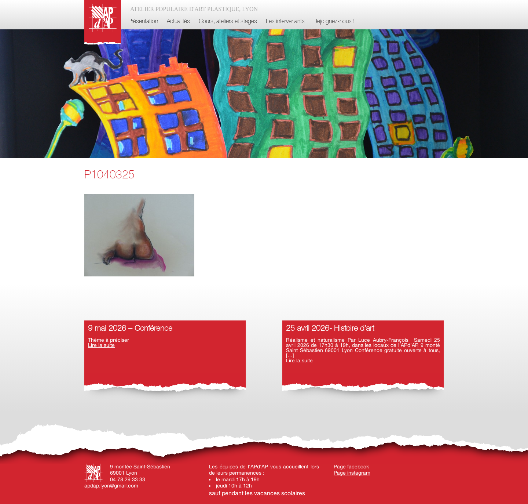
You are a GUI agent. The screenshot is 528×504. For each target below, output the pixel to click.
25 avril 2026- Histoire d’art (330, 328)
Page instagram (352, 473)
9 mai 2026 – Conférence (130, 328)
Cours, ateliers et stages (228, 21)
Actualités (178, 21)
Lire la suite (101, 345)
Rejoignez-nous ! (334, 21)
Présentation (143, 21)
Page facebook (351, 466)
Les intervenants (285, 21)
